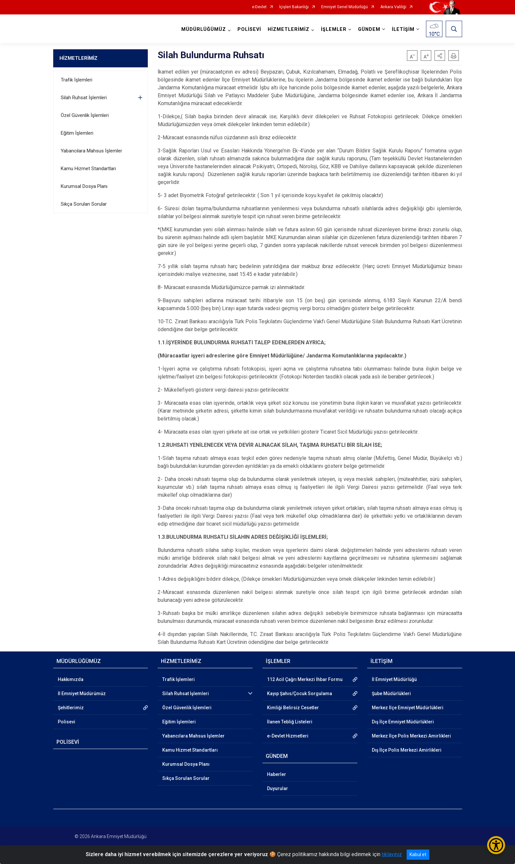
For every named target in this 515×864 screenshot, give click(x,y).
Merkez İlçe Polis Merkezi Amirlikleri (411, 736)
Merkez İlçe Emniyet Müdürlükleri (407, 707)
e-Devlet (259, 7)
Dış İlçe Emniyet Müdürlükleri (403, 721)
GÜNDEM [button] (369, 29)
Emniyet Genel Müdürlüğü (344, 7)
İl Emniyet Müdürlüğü (394, 679)
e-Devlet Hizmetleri (287, 736)
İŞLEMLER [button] (334, 29)
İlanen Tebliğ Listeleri (289, 721)
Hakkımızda (70, 679)
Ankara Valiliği (393, 7)
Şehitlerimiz (71, 707)
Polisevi (66, 721)
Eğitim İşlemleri (77, 133)
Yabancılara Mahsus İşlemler (91, 151)
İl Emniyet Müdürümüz (82, 693)
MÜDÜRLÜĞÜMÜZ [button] (203, 29)
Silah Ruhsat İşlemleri (84, 98)
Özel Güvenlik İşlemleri (85, 115)
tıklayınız (392, 854)
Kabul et (418, 854)
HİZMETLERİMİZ (78, 58)
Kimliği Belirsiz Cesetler (293, 707)
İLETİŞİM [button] (403, 29)
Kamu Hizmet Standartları (88, 168)
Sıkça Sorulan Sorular (84, 204)
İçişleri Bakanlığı (294, 7)
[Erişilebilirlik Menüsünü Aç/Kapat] (496, 845)
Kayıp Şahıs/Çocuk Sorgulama (299, 693)
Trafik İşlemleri (76, 80)
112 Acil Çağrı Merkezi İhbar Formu (305, 679)
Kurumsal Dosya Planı (84, 186)
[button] (440, 55)
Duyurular (277, 788)
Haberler (276, 774)
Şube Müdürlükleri (391, 693)
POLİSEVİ (249, 29)
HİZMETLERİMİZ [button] (288, 29)
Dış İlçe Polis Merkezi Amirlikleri (406, 750)
